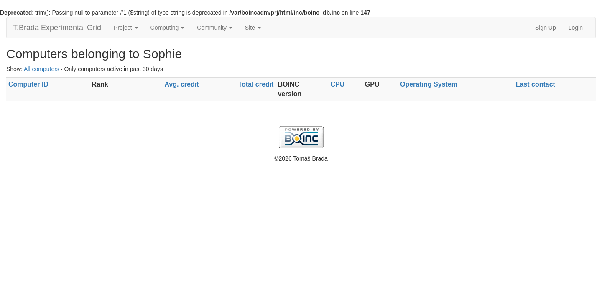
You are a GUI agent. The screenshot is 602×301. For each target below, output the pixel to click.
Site (253, 27)
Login (576, 27)
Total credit (255, 84)
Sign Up (545, 27)
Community (214, 27)
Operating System (428, 84)
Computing (167, 27)
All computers (41, 69)
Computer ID (28, 84)
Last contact (535, 84)
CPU (337, 84)
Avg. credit (181, 84)
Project (126, 27)
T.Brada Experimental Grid (57, 27)
